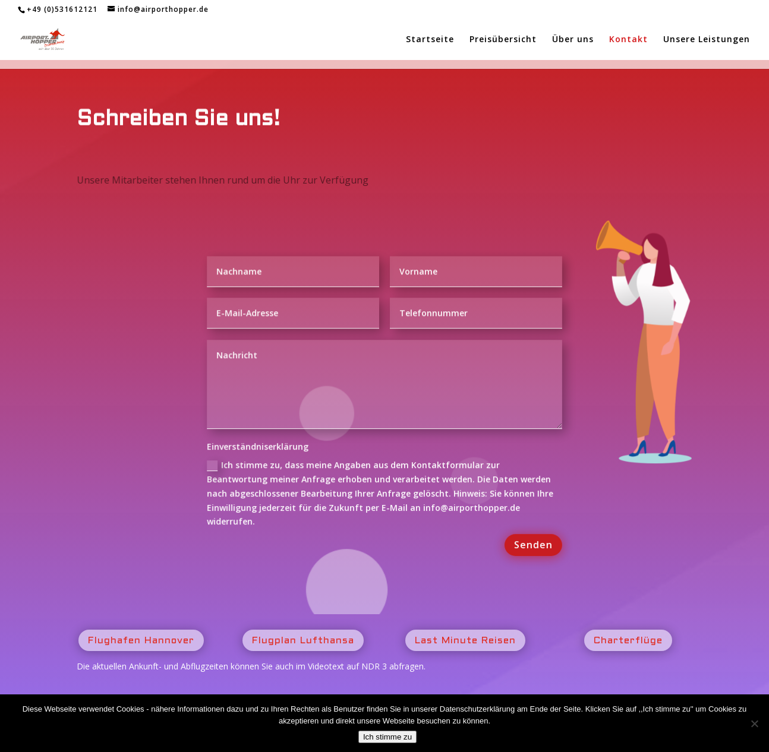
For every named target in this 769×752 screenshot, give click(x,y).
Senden (532, 545)
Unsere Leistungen (706, 40)
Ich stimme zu (387, 736)
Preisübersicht (503, 40)
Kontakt (628, 40)
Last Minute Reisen (465, 640)
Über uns (573, 40)
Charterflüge (628, 640)
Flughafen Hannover (141, 640)
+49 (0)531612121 (62, 9)
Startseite (430, 40)
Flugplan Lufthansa (303, 640)
